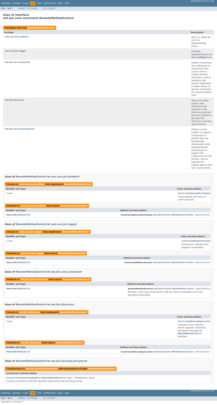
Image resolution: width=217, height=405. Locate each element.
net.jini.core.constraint (17, 62)
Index (60, 3)
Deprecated (50, 3)
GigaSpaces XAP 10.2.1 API (202, 1)
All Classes (49, 8)
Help (67, 3)
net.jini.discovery (14, 100)
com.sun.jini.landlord (16, 37)
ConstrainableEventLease (196, 241)
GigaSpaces (18, 402)
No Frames (32, 8)
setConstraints (162, 215)
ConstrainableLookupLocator (194, 321)
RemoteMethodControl (40, 28)
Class (25, 3)
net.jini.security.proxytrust (19, 129)
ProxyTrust (81, 378)
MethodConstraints (182, 215)
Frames (21, 8)
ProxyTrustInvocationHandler (23, 378)
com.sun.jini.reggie (15, 51)
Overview (6, 3)
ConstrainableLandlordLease (194, 193)
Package (16, 3)
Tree (39, 3)
